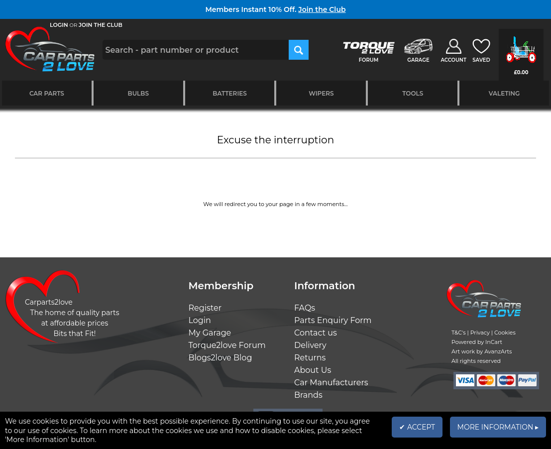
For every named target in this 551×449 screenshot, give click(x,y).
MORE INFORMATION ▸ (498, 427)
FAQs (304, 308)
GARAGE (418, 60)
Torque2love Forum (227, 345)
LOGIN (59, 24)
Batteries (230, 93)
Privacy (480, 332)
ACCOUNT (453, 60)
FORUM (368, 60)
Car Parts (46, 93)
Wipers (321, 93)
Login (200, 320)
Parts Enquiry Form (333, 320)
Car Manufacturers (331, 382)
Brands (308, 395)
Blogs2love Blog (220, 357)
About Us (312, 370)
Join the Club (321, 9)
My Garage (210, 332)
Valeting (504, 93)
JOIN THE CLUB (100, 24)
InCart (493, 341)
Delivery (310, 345)
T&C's (458, 332)
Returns (310, 357)
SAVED (481, 60)
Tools (412, 93)
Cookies (505, 332)
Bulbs (138, 93)
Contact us (315, 332)
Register (205, 308)
